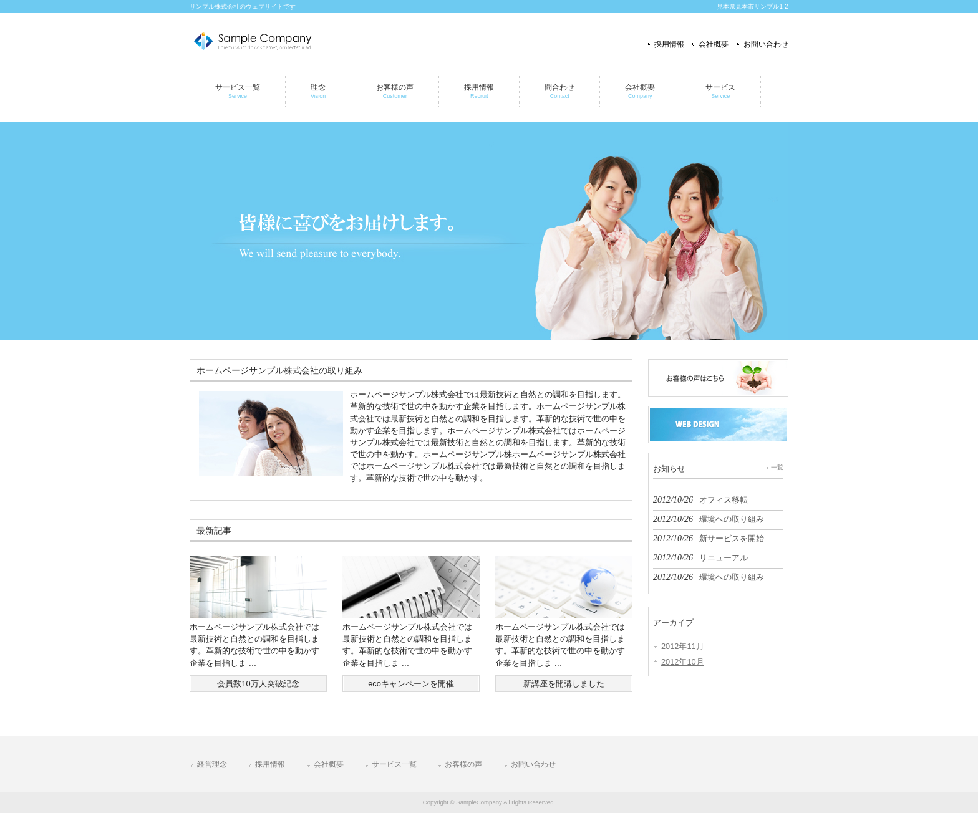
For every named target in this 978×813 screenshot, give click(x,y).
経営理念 (212, 764)
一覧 (777, 467)
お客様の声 (463, 764)
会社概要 (714, 44)
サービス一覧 (394, 764)
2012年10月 (682, 661)
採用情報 (669, 44)
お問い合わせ (765, 44)
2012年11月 (682, 646)
